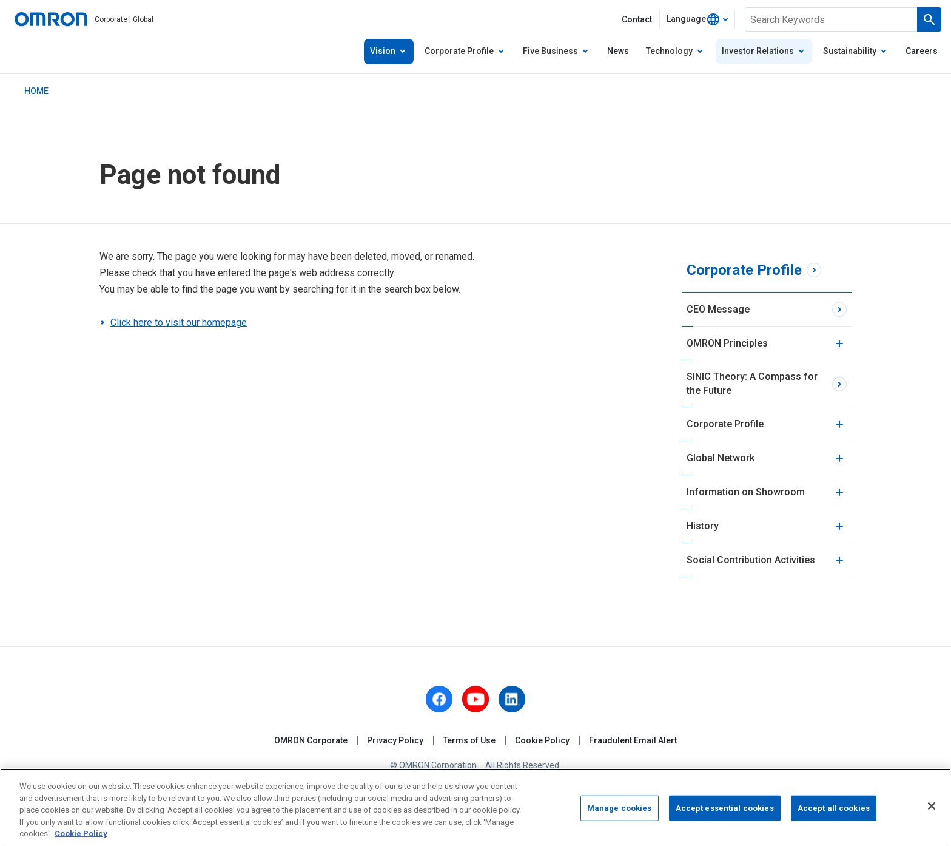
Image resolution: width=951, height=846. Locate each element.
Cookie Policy (542, 740)
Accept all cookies (834, 808)
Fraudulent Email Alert (633, 740)
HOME (36, 91)
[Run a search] (929, 19)
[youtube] (475, 699)
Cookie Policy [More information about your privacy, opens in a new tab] (81, 833)
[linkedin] (512, 699)
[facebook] (439, 699)
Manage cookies (619, 808)
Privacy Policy (395, 740)
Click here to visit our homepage (178, 322)
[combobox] (697, 19)
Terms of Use (469, 740)
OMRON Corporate (311, 740)
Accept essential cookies (725, 808)
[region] (475, 807)
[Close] (931, 806)
